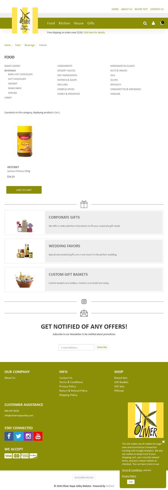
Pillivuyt (119, 390)
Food (51, 22)
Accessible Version (84, 477)
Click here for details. (94, 32)
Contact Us (157, 9)
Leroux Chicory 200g (18, 171)
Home (115, 9)
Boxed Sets (120, 378)
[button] (162, 23)
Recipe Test (141, 9)
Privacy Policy (129, 476)
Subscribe (102, 347)
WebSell (110, 486)
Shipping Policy (68, 395)
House (79, 22)
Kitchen (64, 22)
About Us (126, 9)
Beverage (30, 45)
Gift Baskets (121, 382)
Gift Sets (119, 386)
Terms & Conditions (132, 470)
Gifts (90, 22)
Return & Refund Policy (73, 390)
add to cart (24, 190)
